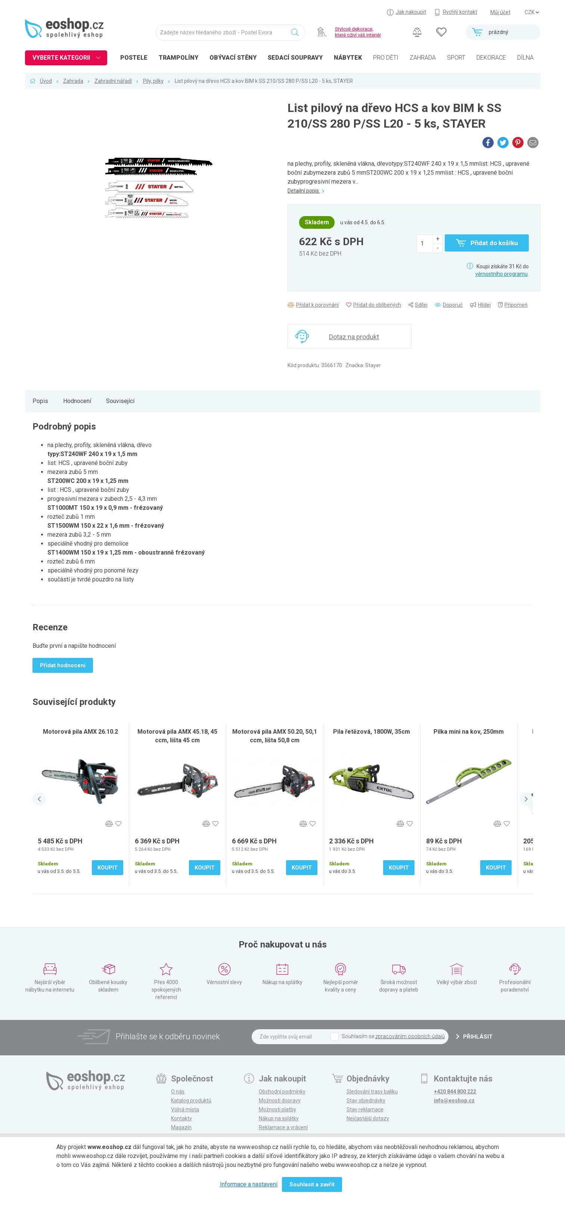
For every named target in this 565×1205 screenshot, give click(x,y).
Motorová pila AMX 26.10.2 (80, 731)
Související (120, 401)
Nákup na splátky (279, 1118)
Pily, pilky (153, 81)
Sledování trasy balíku (372, 1092)
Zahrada (73, 81)
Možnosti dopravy (280, 1100)
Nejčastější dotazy (368, 1118)
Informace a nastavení (248, 1184)
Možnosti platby (277, 1109)
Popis (40, 401)
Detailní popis (306, 191)
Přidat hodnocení (63, 665)
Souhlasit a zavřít (312, 1184)
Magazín (181, 1127)
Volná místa (185, 1109)
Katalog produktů (191, 1100)
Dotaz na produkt (354, 337)
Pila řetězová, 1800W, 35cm (371, 731)
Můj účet (500, 12)
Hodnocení (77, 401)
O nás (177, 1092)
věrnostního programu (501, 274)
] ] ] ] (531, 12)
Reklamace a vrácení (283, 1127)
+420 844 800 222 (455, 1092)
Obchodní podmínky (282, 1092)
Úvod (46, 81)
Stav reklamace (365, 1109)
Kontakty (181, 1118)
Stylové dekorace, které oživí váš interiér (358, 32)
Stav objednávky (366, 1100)
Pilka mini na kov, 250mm (469, 731)
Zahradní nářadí (113, 81)
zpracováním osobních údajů (410, 1036)
